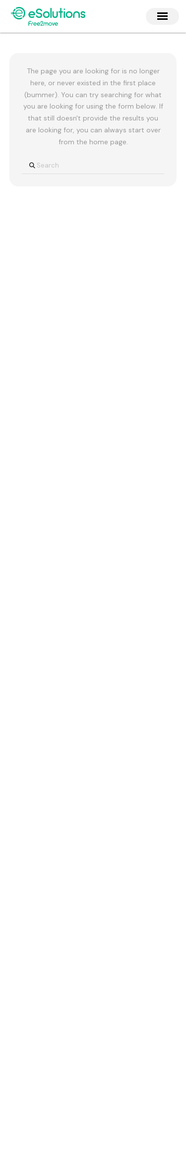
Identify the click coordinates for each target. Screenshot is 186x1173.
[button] (162, 16)
